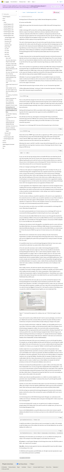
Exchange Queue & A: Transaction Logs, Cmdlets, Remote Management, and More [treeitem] (11, 109)
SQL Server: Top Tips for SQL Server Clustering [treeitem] (12, 73)
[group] (41, 433)
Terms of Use (48, 467)
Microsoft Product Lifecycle (38, 6)
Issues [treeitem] (5, 22)
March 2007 (40, 12)
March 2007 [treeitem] (8, 58)
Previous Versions (12, 467)
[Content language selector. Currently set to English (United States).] (8, 464)
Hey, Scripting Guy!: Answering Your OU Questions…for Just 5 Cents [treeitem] (11, 103)
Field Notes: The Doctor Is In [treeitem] (11, 126)
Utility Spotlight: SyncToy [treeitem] (11, 88)
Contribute (24, 467)
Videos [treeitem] (4, 146)
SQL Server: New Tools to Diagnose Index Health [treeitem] (11, 60)
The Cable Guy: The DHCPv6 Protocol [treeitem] (11, 95)
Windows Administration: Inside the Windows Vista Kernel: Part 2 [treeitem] (11, 77)
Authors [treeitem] (4, 140)
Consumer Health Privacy (38, 467)
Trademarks (55, 467)
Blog (18, 467)
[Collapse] (16, 11)
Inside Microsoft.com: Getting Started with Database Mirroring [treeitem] (10, 122)
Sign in (61, 1)
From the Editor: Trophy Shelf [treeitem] (11, 81)
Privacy (29, 467)
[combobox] (9, 14)
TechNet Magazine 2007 (31, 12)
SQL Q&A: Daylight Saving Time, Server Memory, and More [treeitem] (11, 91)
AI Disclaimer (4, 467)
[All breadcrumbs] (20, 12)
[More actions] (62, 12)
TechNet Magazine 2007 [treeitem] (10, 37)
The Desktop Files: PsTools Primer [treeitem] (11, 118)
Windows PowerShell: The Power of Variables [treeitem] (11, 99)
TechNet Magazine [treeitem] (6, 16)
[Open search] (57, 2)
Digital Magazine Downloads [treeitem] (8, 144)
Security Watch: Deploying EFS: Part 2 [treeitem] (11, 114)
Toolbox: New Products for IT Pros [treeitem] (12, 85)
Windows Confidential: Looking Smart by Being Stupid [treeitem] (11, 129)
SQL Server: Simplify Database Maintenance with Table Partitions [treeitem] (11, 68)
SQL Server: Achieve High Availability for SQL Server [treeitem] (11, 64)
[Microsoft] (2, 2)
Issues (24, 12)
